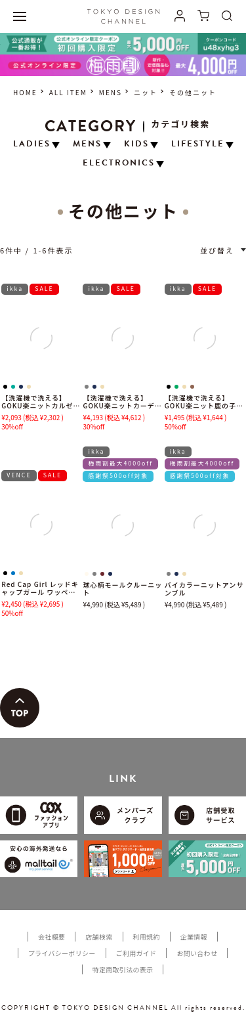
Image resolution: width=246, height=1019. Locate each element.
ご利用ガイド (136, 953)
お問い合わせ (196, 953)
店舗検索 (98, 937)
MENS (110, 92)
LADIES (32, 144)
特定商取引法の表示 (123, 969)
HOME (25, 92)
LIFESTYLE (197, 144)
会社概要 (51, 937)
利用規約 (146, 937)
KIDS (136, 144)
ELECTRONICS (119, 163)
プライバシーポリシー (62, 953)
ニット (145, 92)
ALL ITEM (68, 92)
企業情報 (193, 937)
